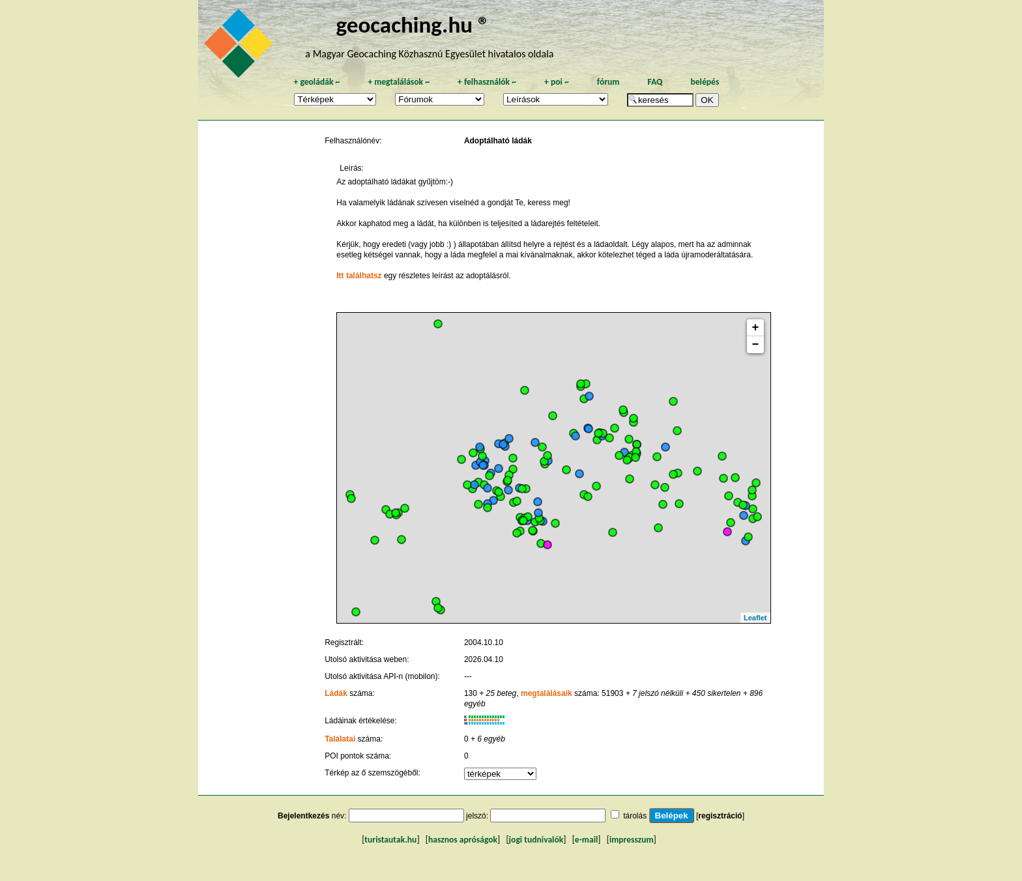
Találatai (340, 739)
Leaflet (755, 618)
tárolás (635, 815)
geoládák (316, 81)
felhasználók (487, 81)
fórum (608, 81)
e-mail (586, 839)
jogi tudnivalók (536, 839)
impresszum (631, 839)
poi (556, 81)
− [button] (755, 345)
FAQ (654, 81)
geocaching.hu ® (412, 24)
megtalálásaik (546, 693)
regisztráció (720, 815)
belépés (704, 81)
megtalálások (398, 81)
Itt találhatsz (358, 275)
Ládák (336, 693)
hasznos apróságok (462, 839)
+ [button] (755, 328)
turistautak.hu (390, 839)
